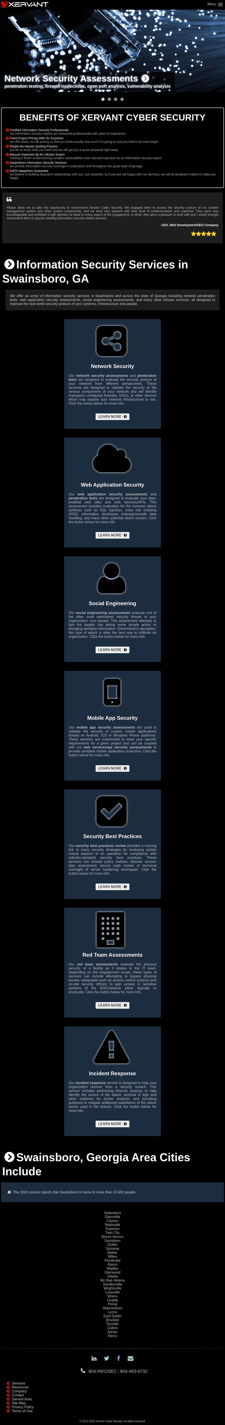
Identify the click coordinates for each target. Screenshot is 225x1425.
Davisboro (112, 1241)
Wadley (112, 1268)
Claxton (112, 1221)
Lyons (112, 1312)
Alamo (112, 1264)
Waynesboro (112, 1308)
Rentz (112, 1336)
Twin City (112, 1233)
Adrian (112, 1332)
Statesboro (112, 1213)
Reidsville (112, 1225)
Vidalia (112, 1276)
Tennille (112, 1324)
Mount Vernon (112, 1237)
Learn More (110, 417)
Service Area (22, 1399)
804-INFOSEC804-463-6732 (118, 1371)
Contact (18, 1395)
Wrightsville (112, 1288)
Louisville (112, 1292)
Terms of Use (22, 1411)
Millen (112, 1256)
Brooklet (112, 1320)
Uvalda (112, 1300)
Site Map (19, 1403)
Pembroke (113, 1260)
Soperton (112, 1229)
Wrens (112, 1296)
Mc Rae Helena (112, 1280)
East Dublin (112, 1316)
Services (18, 1383)
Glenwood (112, 1272)
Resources (20, 1387)
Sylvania (112, 1248)
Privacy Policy (23, 1407)
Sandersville (112, 1284)
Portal (112, 1304)
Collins (112, 1328)
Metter (112, 1252)
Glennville (112, 1217)
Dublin (112, 1244)
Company (19, 1391)
